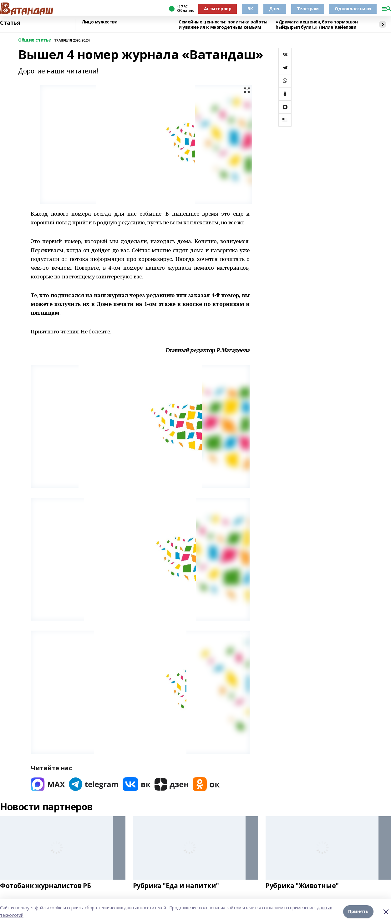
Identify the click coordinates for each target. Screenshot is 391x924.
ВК (250, 9)
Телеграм (308, 9)
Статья (10, 22)
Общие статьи (35, 40)
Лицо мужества (100, 22)
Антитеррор (217, 9)
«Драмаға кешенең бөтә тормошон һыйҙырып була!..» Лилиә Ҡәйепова (317, 24)
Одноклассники (353, 9)
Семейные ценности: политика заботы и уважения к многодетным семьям (223, 24)
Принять (358, 911)
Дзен (274, 9)
